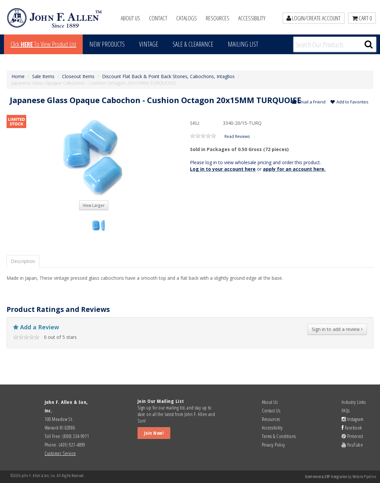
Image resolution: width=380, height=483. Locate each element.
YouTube (352, 444)
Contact (158, 18)
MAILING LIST (243, 44)
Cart (362, 18)
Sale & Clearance (193, 44)
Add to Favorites (349, 102)
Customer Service (60, 453)
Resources (217, 18)
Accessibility (251, 18)
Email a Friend (309, 102)
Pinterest (352, 436)
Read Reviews (237, 136)
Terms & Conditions (279, 436)
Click (43, 44)
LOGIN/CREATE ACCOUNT (313, 18)
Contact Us (271, 410)
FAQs (346, 410)
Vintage (148, 44)
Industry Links (354, 402)
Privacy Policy (273, 444)
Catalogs (186, 18)
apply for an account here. (294, 169)
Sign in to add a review (337, 329)
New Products (107, 44)
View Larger (94, 205)
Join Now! (154, 433)
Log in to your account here (223, 169)
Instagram (352, 419)
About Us (130, 18)
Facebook (352, 427)
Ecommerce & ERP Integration (326, 476)
